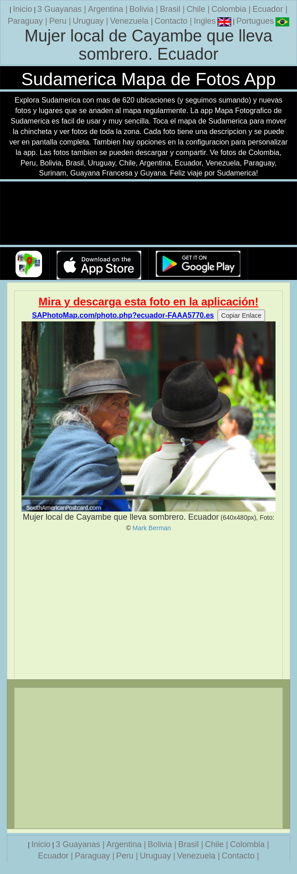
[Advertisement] (148, 605)
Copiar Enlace (241, 315)
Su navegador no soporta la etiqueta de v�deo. (148, 213)
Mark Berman (152, 528)
